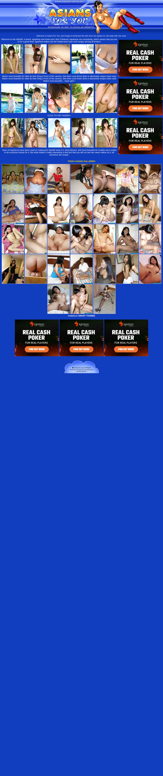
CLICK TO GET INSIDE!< (59, 115)
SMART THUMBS (86, 316)
